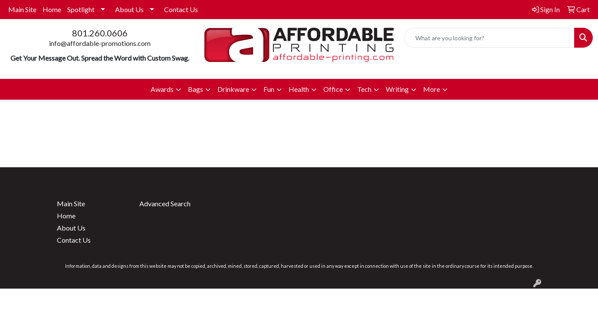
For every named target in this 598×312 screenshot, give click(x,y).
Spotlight (81, 9)
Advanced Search (165, 203)
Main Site (22, 9)
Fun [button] (268, 89)
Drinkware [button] (233, 89)
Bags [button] (195, 89)
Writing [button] (397, 89)
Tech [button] (364, 89)
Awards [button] (162, 89)
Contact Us (181, 9)
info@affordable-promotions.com (100, 43)
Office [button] (333, 89)
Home (52, 9)
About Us (129, 9)
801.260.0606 (100, 33)
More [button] (431, 89)
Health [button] (299, 89)
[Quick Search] (489, 38)
